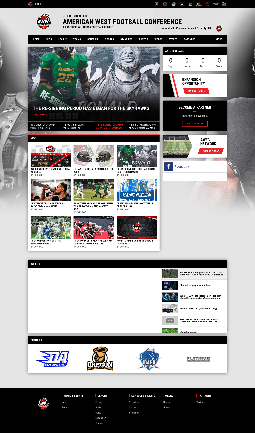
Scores (109, 39)
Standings (126, 39)
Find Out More (196, 90)
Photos (143, 39)
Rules (98, 412)
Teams (77, 39)
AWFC (34, 4)
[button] (44, 126)
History (99, 402)
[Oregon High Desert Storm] (199, 4)
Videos (158, 39)
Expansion (100, 418)
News (49, 39)
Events (173, 39)
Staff (98, 407)
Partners (189, 39)
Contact (99, 423)
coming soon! (211, 151)
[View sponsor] (53, 358)
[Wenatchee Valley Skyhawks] (224, 4)
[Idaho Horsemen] (174, 4)
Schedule (93, 39)
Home (36, 39)
